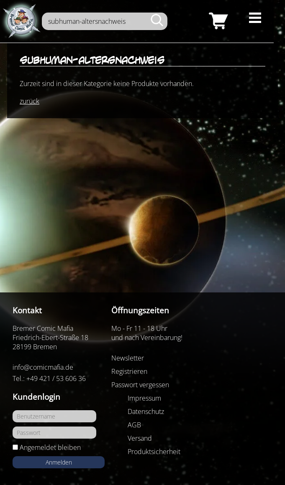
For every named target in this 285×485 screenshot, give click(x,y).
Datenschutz (146, 411)
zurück (29, 101)
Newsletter (127, 358)
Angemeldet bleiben (50, 447)
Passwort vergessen (140, 384)
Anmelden (59, 462)
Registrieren (129, 371)
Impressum (144, 398)
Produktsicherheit (154, 451)
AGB (134, 424)
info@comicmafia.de (43, 367)
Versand (140, 438)
